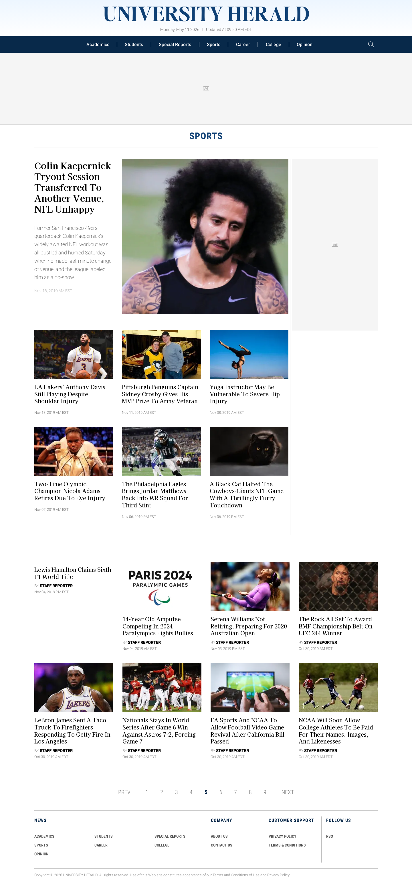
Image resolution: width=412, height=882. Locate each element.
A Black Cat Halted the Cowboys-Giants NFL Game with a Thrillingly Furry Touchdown (247, 494)
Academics (97, 44)
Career (243, 44)
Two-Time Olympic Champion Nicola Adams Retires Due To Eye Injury (69, 491)
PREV (124, 792)
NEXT (288, 792)
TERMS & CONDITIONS (287, 845)
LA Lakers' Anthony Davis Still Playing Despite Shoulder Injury (69, 394)
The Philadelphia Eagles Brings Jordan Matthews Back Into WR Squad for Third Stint (155, 494)
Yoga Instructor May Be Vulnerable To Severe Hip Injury (245, 394)
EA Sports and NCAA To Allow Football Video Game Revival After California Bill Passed (247, 730)
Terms (218, 875)
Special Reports (175, 44)
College (273, 44)
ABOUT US (219, 836)
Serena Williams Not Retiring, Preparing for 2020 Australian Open (249, 626)
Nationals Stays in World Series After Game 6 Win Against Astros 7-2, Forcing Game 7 (159, 730)
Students (134, 44)
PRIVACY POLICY (282, 836)
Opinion (304, 44)
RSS (329, 836)
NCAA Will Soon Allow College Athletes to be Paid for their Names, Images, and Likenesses (336, 730)
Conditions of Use (245, 875)
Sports (213, 44)
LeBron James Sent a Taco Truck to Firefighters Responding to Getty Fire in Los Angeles (72, 730)
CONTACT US (221, 845)
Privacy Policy (278, 875)
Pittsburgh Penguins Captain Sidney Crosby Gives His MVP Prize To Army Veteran (160, 394)
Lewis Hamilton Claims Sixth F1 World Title (72, 572)
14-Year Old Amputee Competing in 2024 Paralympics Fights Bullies (157, 626)
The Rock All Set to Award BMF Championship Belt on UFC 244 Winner (336, 626)
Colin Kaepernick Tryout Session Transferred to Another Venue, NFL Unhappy (72, 187)
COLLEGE (161, 845)
